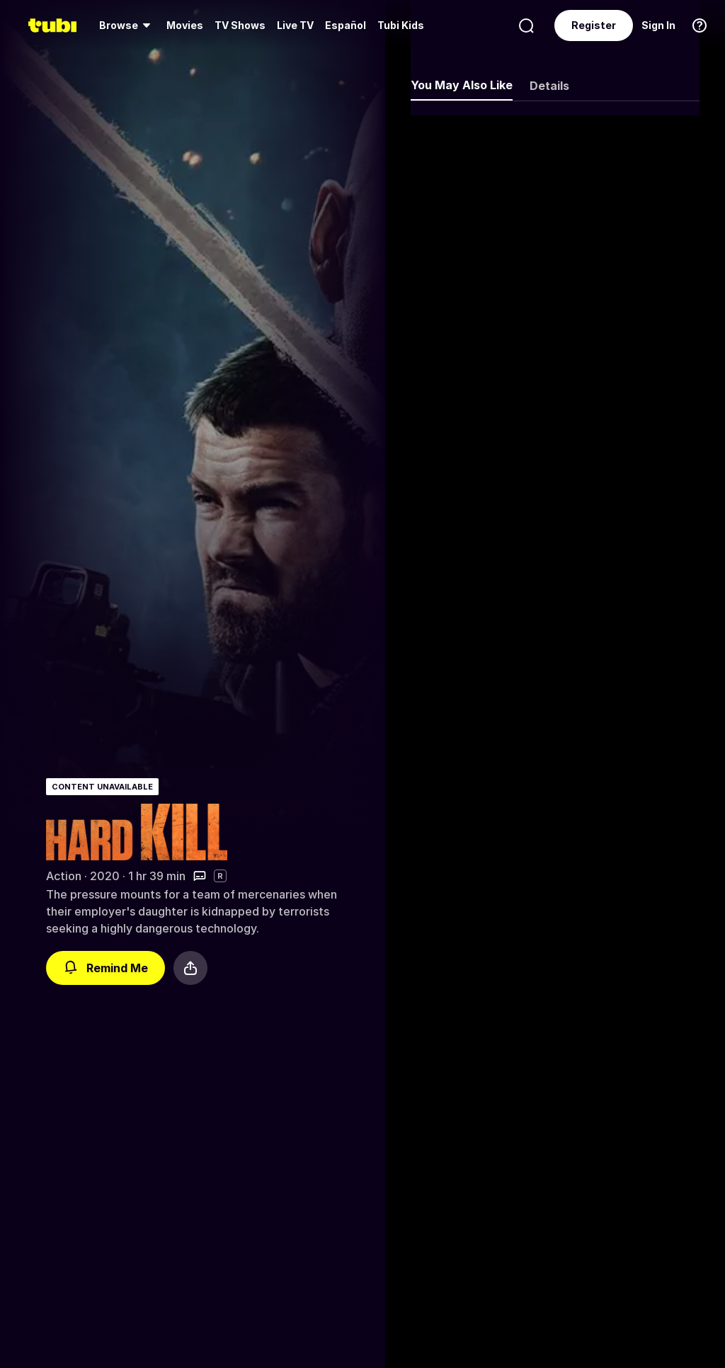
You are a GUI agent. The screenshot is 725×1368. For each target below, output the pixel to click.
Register (593, 25)
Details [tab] (549, 86)
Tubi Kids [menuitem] (400, 25)
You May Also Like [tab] (462, 85)
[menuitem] (127, 25)
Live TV (295, 25)
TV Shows (240, 25)
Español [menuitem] (345, 25)
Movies (184, 25)
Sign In (658, 25)
